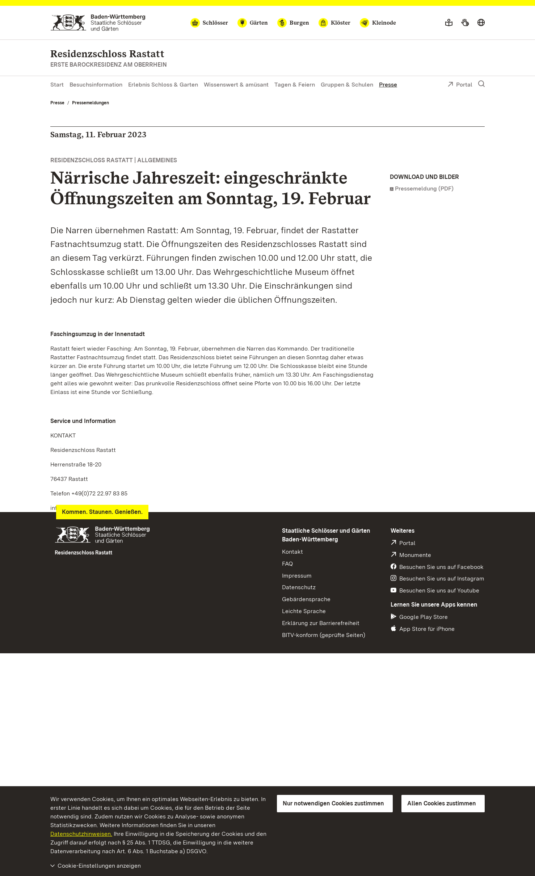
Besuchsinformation (95, 84)
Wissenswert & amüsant (236, 84)
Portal (459, 85)
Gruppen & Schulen (347, 84)
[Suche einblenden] (481, 84)
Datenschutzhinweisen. (81, 833)
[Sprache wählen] (481, 23)
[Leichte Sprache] (448, 23)
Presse (388, 84)
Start (57, 84)
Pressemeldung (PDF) (424, 188)
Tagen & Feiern (294, 84)
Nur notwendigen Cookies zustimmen (333, 803)
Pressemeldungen (90, 102)
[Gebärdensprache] (465, 23)
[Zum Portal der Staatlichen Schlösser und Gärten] (98, 22)
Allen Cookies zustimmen (441, 803)
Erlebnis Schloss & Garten (163, 84)
